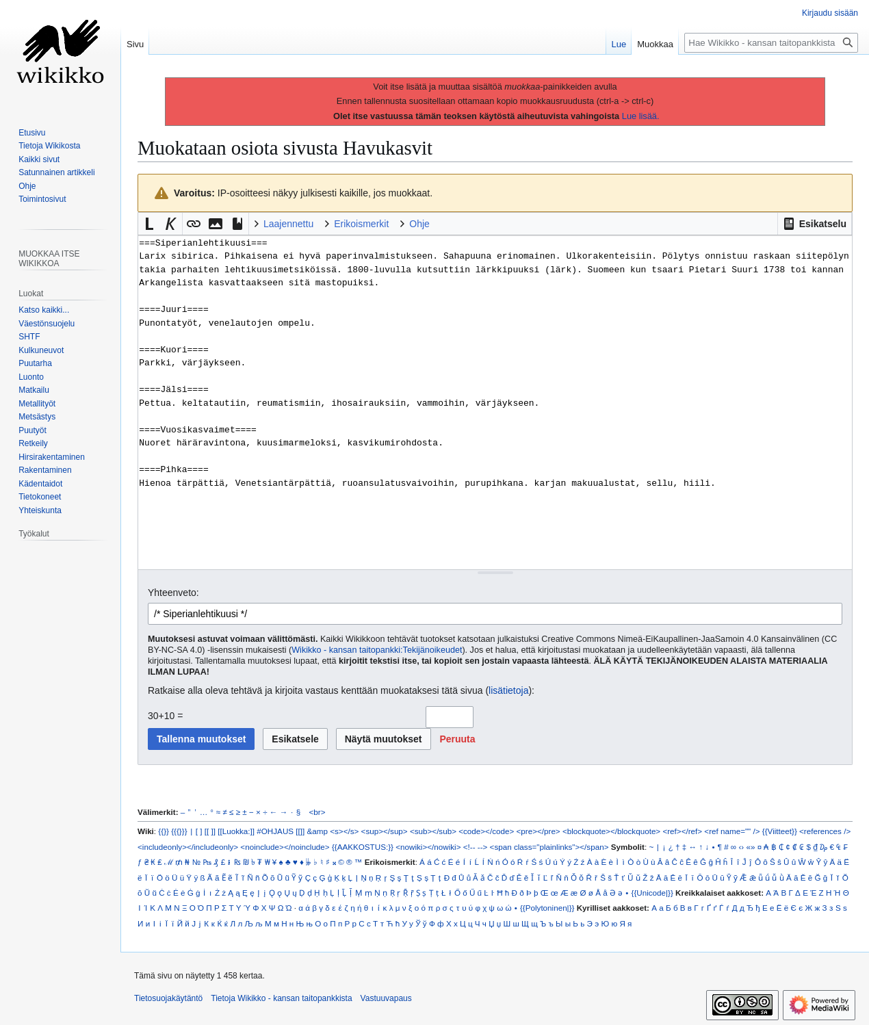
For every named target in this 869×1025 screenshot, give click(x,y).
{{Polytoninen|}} (547, 907)
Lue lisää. (641, 116)
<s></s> (344, 831)
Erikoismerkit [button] (361, 223)
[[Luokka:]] (236, 831)
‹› (741, 846)
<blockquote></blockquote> (611, 831)
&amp (317, 831)
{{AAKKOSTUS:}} (362, 846)
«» (750, 846)
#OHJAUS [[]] (280, 831)
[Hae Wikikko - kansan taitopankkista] (771, 43)
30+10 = (165, 715)
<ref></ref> (682, 831)
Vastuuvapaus (386, 998)
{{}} (163, 831)
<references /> (825, 831)
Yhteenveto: (173, 592)
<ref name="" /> (732, 831)
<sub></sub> (433, 831)
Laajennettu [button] (288, 223)
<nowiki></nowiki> (428, 846)
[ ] (199, 831)
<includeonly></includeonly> (188, 846)
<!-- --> (475, 846)
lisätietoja (508, 690)
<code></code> (486, 831)
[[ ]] (210, 831)
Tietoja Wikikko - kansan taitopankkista (281, 998)
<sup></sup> (384, 831)
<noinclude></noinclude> (284, 846)
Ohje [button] (419, 223)
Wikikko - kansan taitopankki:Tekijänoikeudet (376, 650)
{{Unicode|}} (652, 892)
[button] (814, 224)
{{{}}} (179, 831)
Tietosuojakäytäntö (168, 998)
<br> (317, 811)
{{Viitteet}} (779, 831)
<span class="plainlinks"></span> (549, 846)
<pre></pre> (538, 831)
